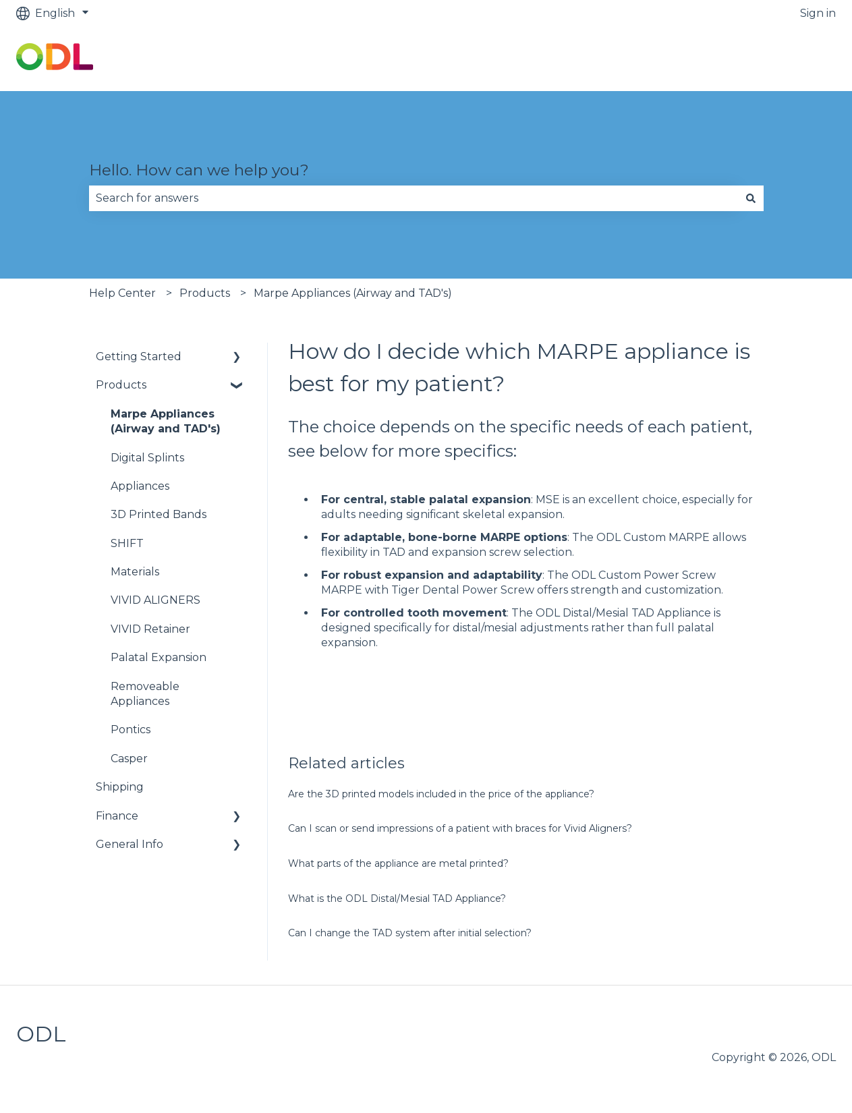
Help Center (122, 293)
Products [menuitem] (121, 384)
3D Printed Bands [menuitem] (158, 514)
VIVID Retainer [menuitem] (150, 629)
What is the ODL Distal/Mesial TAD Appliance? (397, 898)
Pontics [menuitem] (130, 729)
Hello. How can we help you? (199, 170)
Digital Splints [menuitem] (147, 457)
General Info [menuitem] (129, 844)
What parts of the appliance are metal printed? (398, 863)
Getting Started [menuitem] (138, 356)
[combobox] (413, 198)
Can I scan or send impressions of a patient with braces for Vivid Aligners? (460, 828)
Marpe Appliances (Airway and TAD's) (353, 293)
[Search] (751, 198)
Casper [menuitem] (129, 758)
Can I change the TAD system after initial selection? (410, 933)
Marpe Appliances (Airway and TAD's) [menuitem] (166, 421)
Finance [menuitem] (117, 815)
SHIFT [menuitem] (127, 543)
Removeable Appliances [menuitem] (145, 694)
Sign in (818, 13)
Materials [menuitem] (135, 571)
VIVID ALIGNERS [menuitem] (155, 600)
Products (204, 293)
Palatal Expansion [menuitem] (158, 657)
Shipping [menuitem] (120, 786)
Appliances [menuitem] (140, 486)
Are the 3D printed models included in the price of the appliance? (441, 794)
